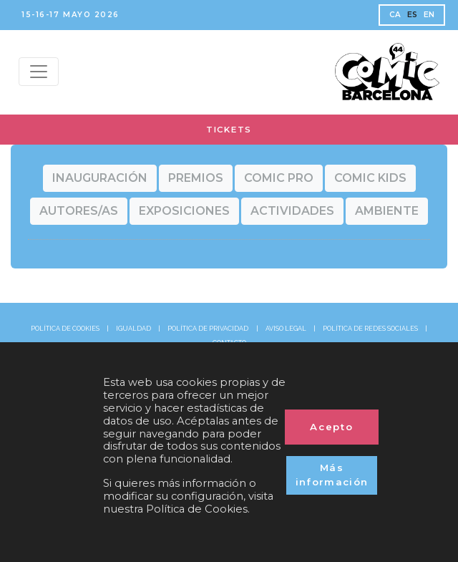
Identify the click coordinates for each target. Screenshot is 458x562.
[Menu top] (39, 71)
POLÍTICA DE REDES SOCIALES (370, 328)
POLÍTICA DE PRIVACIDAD (207, 328)
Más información (332, 475)
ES (412, 14)
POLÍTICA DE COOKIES (65, 328)
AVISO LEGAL (285, 328)
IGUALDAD (133, 328)
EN (429, 14)
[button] (100, 178)
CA (395, 14)
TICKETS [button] (229, 130)
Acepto (332, 426)
